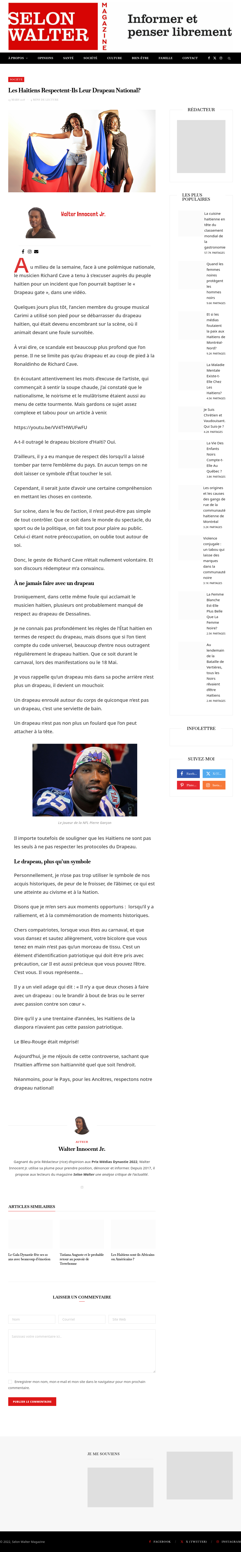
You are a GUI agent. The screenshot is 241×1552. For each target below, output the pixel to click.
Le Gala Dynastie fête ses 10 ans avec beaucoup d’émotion (29, 1257)
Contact (190, 58)
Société (90, 58)
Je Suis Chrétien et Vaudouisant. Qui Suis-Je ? (214, 421)
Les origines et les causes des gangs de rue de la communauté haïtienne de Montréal (214, 507)
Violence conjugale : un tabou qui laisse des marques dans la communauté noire (214, 561)
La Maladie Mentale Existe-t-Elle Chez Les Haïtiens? (216, 381)
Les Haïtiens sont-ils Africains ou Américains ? (132, 1257)
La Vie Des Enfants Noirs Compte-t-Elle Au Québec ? (216, 460)
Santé (68, 58)
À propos (16, 58)
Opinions (45, 58)
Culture (114, 58)
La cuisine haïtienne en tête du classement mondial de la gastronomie (214, 233)
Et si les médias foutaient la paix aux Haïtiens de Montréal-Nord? (216, 334)
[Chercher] (229, 58)
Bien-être (140, 58)
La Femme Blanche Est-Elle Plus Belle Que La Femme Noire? (216, 614)
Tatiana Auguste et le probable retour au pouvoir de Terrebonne (82, 1259)
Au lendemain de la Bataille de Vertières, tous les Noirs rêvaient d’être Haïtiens (216, 673)
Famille (166, 58)
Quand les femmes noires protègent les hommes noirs (216, 283)
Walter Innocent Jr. (81, 1148)
